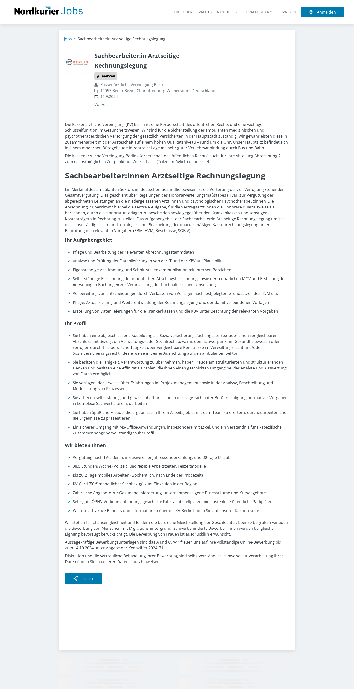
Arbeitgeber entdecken (218, 12)
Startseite (288, 12)
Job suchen (183, 12)
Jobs (68, 39)
